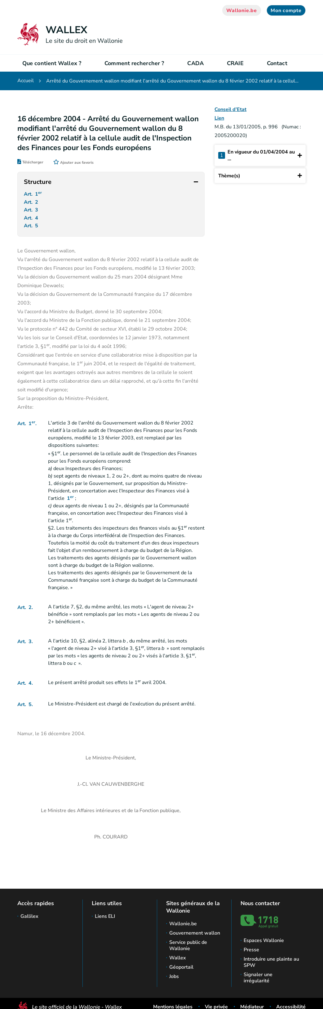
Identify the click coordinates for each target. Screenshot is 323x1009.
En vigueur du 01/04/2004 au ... (260, 155)
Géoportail (181, 967)
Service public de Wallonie (188, 945)
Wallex (177, 958)
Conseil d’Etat (230, 109)
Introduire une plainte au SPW (271, 962)
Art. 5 (31, 229)
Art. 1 (33, 194)
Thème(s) (260, 175)
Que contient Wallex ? (51, 63)
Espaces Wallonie (264, 940)
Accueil (25, 81)
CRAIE (235, 63)
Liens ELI (105, 916)
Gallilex (29, 916)
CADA (195, 63)
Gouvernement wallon (194, 933)
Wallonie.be (241, 10)
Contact (277, 63)
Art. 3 (31, 212)
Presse (251, 950)
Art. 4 (31, 220)
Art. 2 (31, 203)
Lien (219, 118)
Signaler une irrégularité (258, 977)
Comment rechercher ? (134, 63)
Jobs (174, 976)
